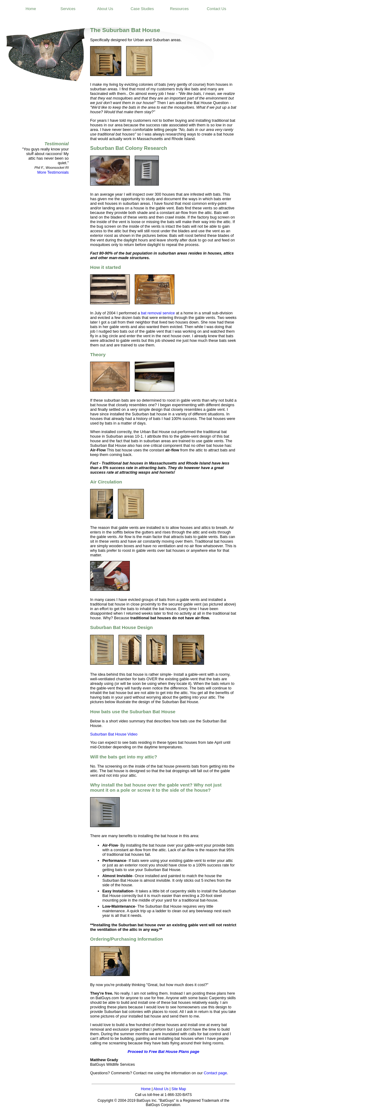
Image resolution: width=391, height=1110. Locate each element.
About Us (105, 8)
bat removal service (158, 313)
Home (31, 8)
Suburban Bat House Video (113, 734)
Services (67, 8)
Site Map (178, 1089)
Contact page (215, 1073)
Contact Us (216, 8)
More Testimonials (53, 172)
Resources (179, 8)
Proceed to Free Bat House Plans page (163, 1051)
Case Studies (142, 8)
